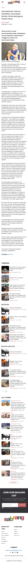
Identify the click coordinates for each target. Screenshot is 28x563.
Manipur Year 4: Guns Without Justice (16, 362)
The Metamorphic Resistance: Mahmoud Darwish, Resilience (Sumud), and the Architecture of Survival (18, 383)
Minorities (12, 290)
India (3, 7)
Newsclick (10, 254)
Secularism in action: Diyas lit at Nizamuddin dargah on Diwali (18, 268)
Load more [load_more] (13, 482)
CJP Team (13, 432)
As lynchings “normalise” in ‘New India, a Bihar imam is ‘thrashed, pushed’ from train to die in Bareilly (18, 337)
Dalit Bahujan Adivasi (16, 400)
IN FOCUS (5, 304)
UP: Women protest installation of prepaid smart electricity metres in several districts (18, 296)
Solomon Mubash (14, 388)
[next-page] (6, 391)
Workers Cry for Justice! (16, 278)
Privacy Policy (15, 507)
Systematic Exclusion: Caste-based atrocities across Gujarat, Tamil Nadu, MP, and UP (17, 428)
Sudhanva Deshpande (15, 309)
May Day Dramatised (15, 307)
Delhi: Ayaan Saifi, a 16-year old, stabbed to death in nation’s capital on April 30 (17, 286)
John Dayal (12, 320)
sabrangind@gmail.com (15, 550)
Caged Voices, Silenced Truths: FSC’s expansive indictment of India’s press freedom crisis (18, 417)
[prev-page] (2, 391)
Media (12, 413)
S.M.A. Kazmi (5, 22)
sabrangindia (13, 332)
